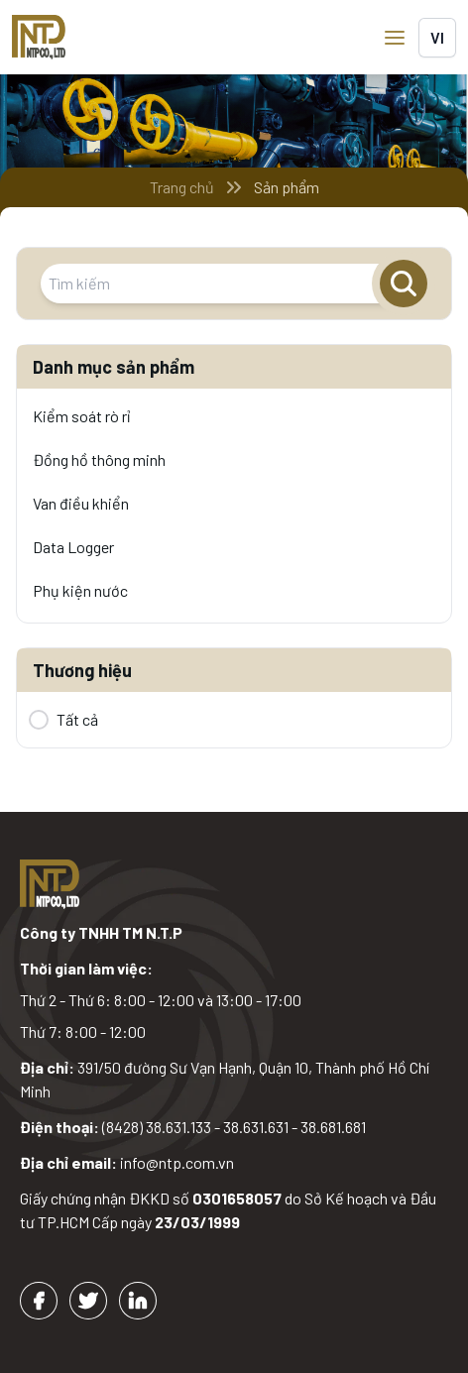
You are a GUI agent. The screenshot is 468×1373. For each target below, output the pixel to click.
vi (437, 37)
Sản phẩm (286, 186)
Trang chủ (182, 186)
